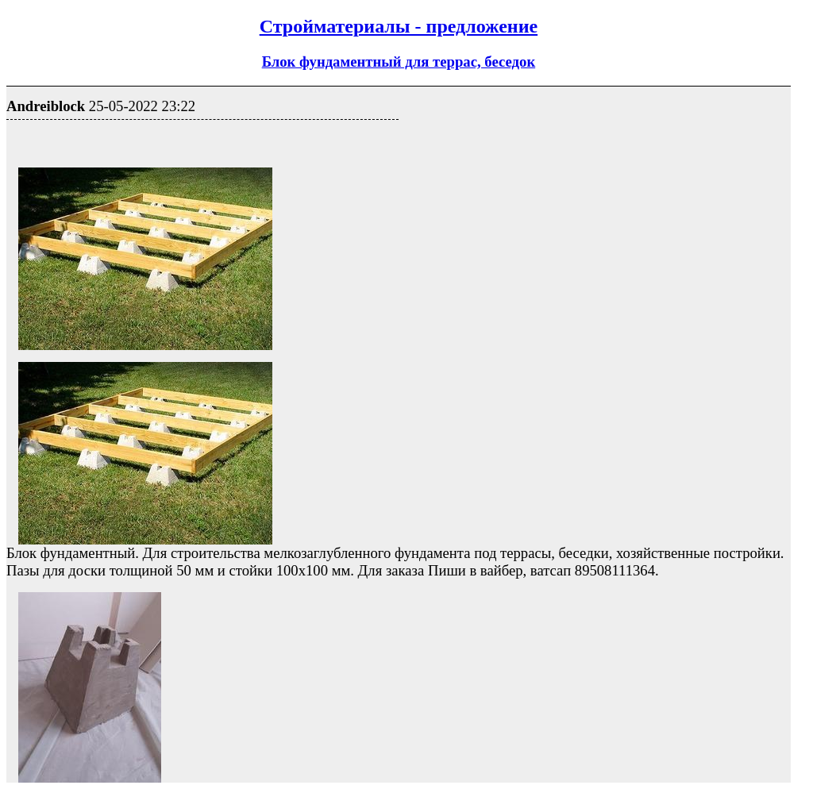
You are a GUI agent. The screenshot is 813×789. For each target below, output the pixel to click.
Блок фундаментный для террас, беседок (399, 61)
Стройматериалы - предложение (399, 26)
